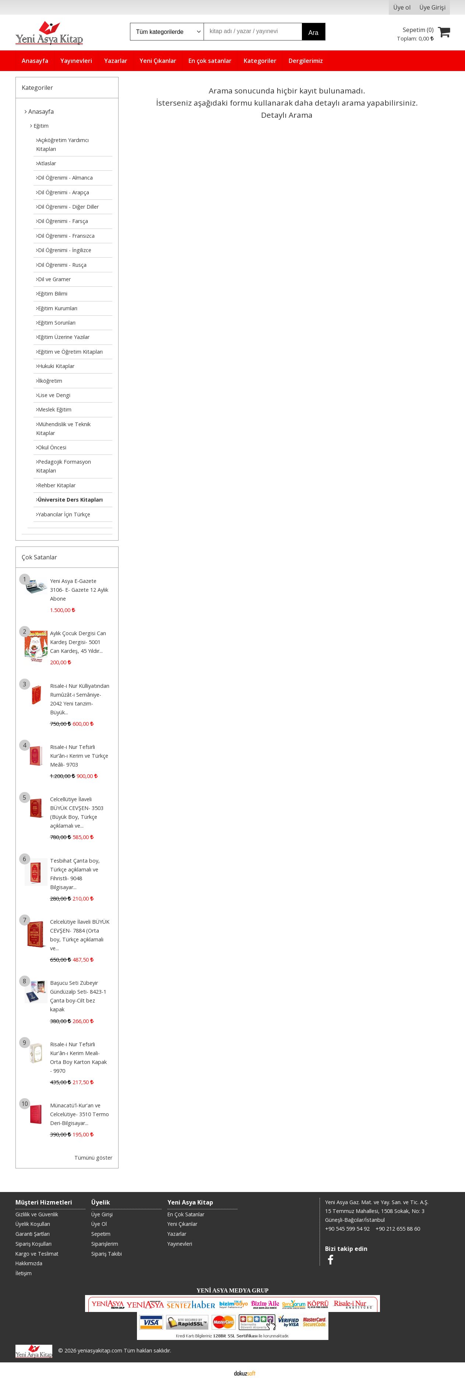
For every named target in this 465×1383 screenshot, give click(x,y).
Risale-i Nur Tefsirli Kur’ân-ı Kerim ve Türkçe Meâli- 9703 (79, 755)
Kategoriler (37, 88)
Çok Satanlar (39, 557)
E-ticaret (220, 1373)
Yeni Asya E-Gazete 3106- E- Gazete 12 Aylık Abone (79, 589)
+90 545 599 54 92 (347, 1228)
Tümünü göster (93, 1157)
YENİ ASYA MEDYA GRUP (233, 1290)
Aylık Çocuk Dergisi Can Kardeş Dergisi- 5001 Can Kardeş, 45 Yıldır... (78, 642)
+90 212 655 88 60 (398, 1228)
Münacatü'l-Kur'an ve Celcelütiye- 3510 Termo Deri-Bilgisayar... (79, 1114)
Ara (313, 32)
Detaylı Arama (287, 115)
